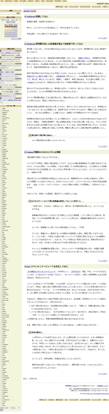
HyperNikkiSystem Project (101, 393)
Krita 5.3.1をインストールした (9, 76)
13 (9, 32)
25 (5, 36)
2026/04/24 (18, 87)
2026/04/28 (18, 63)
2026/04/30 (18, 51)
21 (11, 34)
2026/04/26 (18, 74)
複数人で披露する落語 (7, 72)
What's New (8, 1)
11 (5, 32)
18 (5, 34)
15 (12, 32)
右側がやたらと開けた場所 (37, 76)
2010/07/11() (29, 11)
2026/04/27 (18, 70)
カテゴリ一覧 (11, 106)
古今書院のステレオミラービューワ (41, 271)
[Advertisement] (69, 407)
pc (29, 266)
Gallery (37, 1)
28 (11, 36)
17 (16, 32)
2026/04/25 (18, 78)
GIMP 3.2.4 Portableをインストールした (10, 82)
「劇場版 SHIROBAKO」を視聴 (10, 55)
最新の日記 (59, 6)
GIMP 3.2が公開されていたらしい (10, 89)
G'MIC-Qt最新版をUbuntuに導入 (10, 53)
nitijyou (31, 16)
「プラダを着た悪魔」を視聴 (9, 91)
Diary (64, 1)
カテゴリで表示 (16, 38)
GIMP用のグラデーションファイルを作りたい (10, 67)
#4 (25, 266)
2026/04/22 (18, 98)
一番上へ (105, 399)
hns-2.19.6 (90, 393)
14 (11, 32)
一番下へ (105, 6)
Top (2, 1)
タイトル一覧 (73, 6)
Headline (51, 399)
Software (30, 1)
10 (16, 30)
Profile (16, 1)
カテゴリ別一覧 (85, 6)
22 (12, 34)
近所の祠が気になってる (8, 96)
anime (30, 152)
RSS (66, 6)
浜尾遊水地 (60, 76)
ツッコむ (102, 38)
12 (7, 32)
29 (12, 36)
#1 (25, 16)
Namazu (75, 386)
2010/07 (11, 24)
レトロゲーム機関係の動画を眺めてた (10, 101)
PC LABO (23, 1)
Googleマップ (33, 82)
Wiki (42, 1)
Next (15, 24)
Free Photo (58, 1)
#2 (25, 44)
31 (16, 36)
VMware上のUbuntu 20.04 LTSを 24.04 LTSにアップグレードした (10, 60)
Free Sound (49, 1)
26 (7, 36)
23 (14, 34)
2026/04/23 (18, 94)
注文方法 (74, 271)
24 (16, 34)
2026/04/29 (18, 57)
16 (14, 32)
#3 (25, 152)
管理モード (43, 399)
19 (7, 34)
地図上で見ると (84, 58)
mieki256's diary (103, 4)
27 (9, 36)
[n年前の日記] (43, 11)
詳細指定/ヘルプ (102, 386)
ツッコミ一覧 (96, 6)
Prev (6, 24)
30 (14, 36)
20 (9, 34)
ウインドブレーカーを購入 (8, 85)
